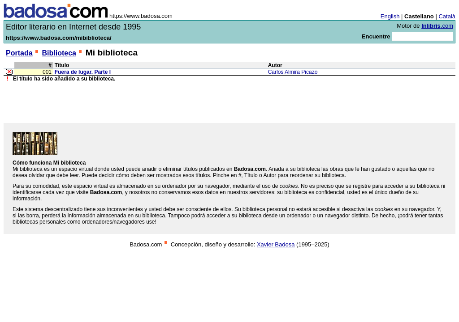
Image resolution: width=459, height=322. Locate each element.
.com (437, 25)
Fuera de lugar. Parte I (83, 72)
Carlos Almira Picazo (293, 72)
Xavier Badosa (276, 244)
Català (446, 16)
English (390, 16)
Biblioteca (59, 53)
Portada (19, 53)
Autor (275, 65)
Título (62, 65)
